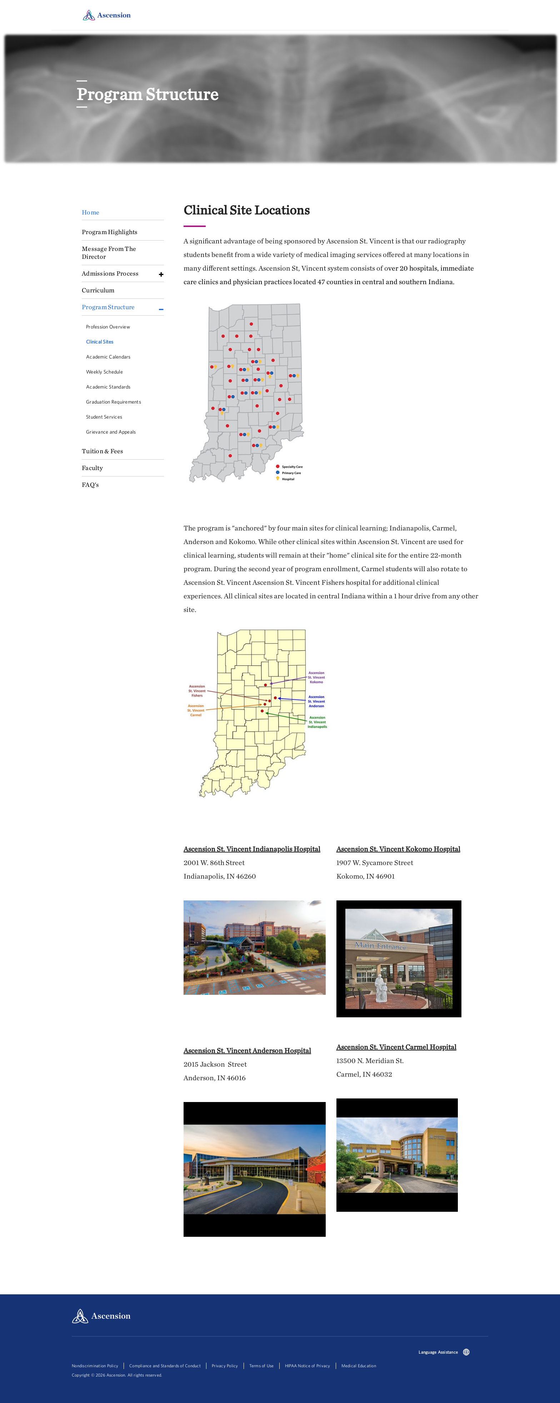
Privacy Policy (225, 1365)
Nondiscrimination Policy (95, 1365)
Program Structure (108, 307)
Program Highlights (110, 232)
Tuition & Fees (103, 451)
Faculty (92, 468)
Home (90, 212)
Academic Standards (108, 387)
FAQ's (90, 484)
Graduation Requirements (113, 402)
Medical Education (358, 1365)
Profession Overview (108, 326)
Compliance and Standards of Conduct (165, 1365)
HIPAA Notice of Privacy (307, 1365)
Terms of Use (261, 1365)
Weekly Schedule (104, 372)
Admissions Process (110, 273)
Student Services (104, 417)
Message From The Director (109, 252)
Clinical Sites (100, 342)
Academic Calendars (108, 357)
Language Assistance (438, 1352)
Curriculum (98, 290)
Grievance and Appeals (111, 432)
